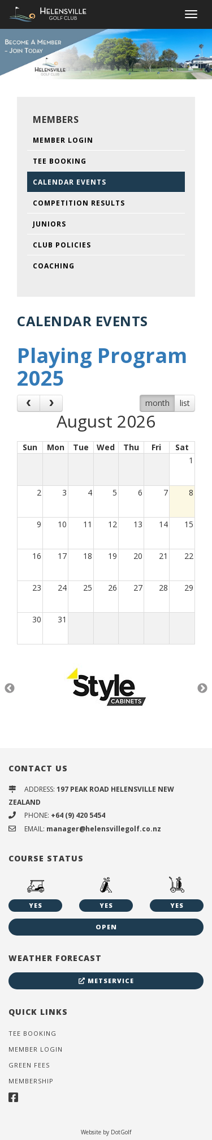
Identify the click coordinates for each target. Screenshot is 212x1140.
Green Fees (29, 1065)
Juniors (49, 224)
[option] (106, 53)
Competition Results (79, 203)
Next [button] (202, 688)
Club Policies (62, 245)
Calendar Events (69, 182)
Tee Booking (59, 161)
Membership (31, 1081)
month (157, 403)
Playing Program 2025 (102, 366)
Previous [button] (9, 688)
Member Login (63, 140)
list (185, 403)
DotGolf (121, 1132)
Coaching (54, 266)
